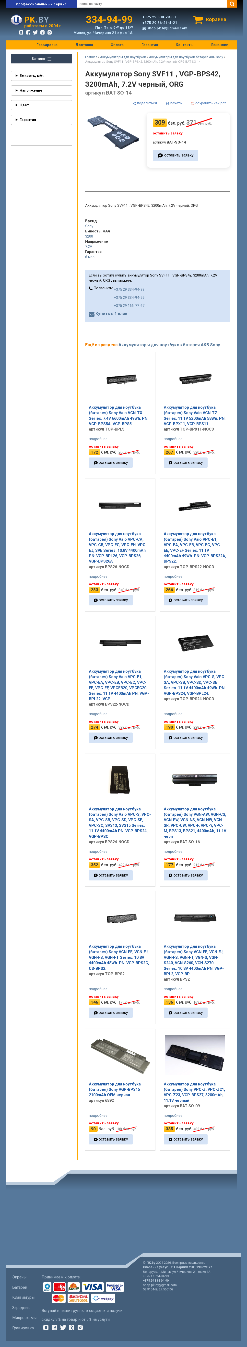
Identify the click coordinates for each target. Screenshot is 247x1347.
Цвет (24, 105)
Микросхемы (24, 1317)
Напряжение (31, 90)
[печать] (174, 103)
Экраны (19, 1277)
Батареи (19, 1287)
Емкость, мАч (32, 75)
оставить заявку (178, 155)
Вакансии (219, 45)
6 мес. (90, 257)
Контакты (184, 45)
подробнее (98, 439)
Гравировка (47, 45)
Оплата (117, 45)
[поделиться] (145, 103)
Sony (89, 226)
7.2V (88, 246)
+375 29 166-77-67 (129, 305)
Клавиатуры (23, 1297)
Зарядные (21, 1307)
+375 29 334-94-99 (129, 289)
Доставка (84, 45)
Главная (91, 57)
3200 (89, 236)
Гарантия (149, 45)
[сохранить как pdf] (208, 103)
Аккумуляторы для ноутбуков (123, 57)
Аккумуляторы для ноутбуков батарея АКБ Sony (186, 57)
